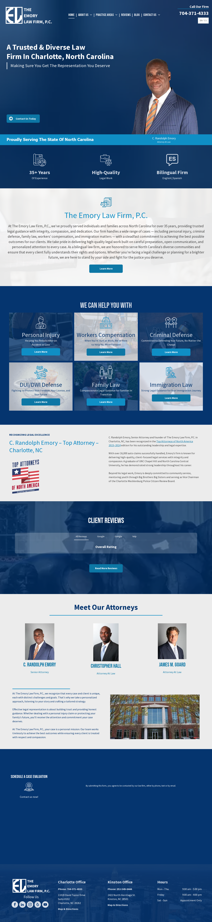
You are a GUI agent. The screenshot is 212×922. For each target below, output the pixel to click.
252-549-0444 (124, 889)
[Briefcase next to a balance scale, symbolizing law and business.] (106, 165)
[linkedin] (22, 905)
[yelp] (37, 905)
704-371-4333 (194, 13)
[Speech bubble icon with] (172, 165)
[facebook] (15, 905)
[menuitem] (72, 14)
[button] (15, 556)
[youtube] (45, 905)
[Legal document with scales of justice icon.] (39, 165)
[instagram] (30, 905)
